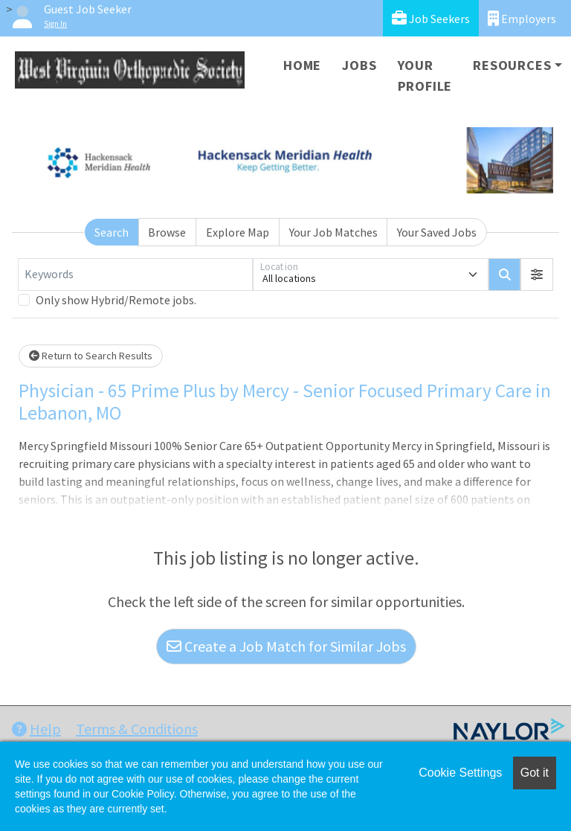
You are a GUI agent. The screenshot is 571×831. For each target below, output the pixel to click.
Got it (534, 772)
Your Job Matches (333, 232)
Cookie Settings (460, 772)
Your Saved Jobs (437, 232)
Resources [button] (512, 65)
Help (36, 728)
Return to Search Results (90, 355)
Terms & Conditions (137, 728)
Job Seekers (431, 18)
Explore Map (237, 232)
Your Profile (425, 75)
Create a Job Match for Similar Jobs (286, 646)
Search (111, 232)
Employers (522, 18)
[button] (536, 274)
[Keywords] (135, 274)
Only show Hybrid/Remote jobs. (116, 299)
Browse (167, 232)
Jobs (359, 65)
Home (302, 65)
